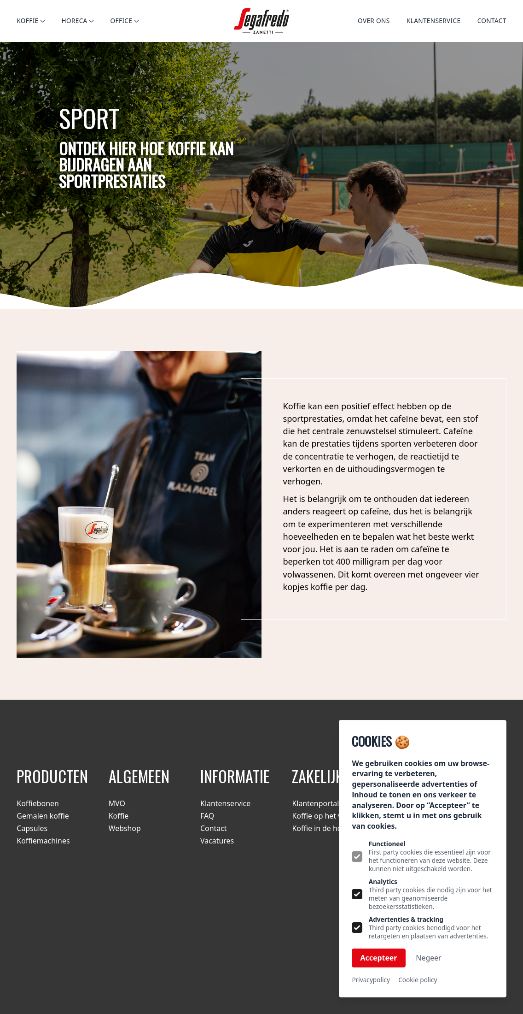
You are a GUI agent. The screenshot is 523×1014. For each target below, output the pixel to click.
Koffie (118, 816)
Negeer (428, 958)
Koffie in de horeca (324, 828)
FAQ (207, 816)
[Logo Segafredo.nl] (261, 21)
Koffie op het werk (323, 816)
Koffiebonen (37, 803)
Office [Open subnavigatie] (124, 20)
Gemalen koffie (43, 816)
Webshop (125, 828)
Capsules (32, 828)
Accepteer (378, 958)
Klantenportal (315, 803)
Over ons (373, 20)
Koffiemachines (43, 841)
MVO (117, 803)
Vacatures (217, 841)
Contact (491, 20)
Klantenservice (433, 20)
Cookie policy (417, 980)
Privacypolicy (371, 980)
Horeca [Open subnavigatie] (77, 20)
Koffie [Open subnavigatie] (31, 20)
